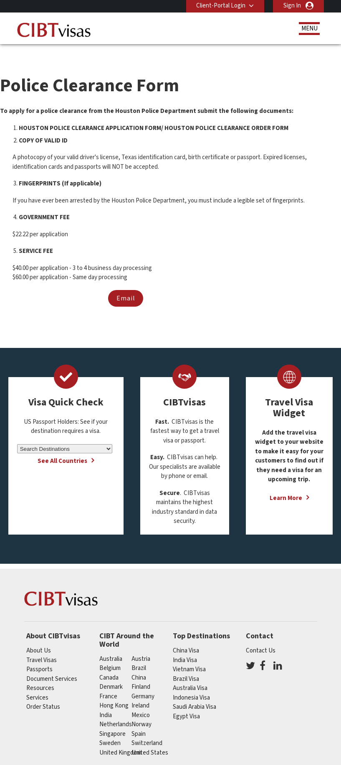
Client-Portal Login (220, 5)
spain (138, 720)
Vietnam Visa (189, 655)
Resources (40, 674)
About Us (38, 636)
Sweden (110, 729)
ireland (140, 692)
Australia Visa (190, 674)
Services (37, 683)
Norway (141, 710)
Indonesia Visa (191, 683)
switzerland (146, 729)
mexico (140, 701)
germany (142, 682)
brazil (138, 654)
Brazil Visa (186, 664)
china (138, 664)
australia (110, 645)
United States (149, 739)
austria (140, 645)
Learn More (286, 484)
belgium (110, 654)
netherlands (115, 710)
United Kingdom (120, 739)
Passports (39, 655)
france (108, 682)
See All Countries (62, 447)
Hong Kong (114, 692)
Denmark (111, 673)
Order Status (43, 693)
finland (140, 673)
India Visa (185, 646)
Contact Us (260, 636)
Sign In (292, 5)
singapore (112, 720)
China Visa (186, 636)
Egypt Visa (186, 702)
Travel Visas (41, 646)
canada (109, 664)
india (105, 701)
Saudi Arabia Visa (194, 693)
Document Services (51, 664)
